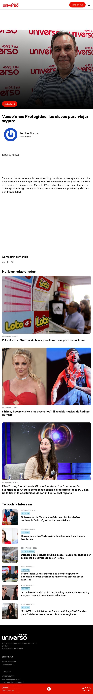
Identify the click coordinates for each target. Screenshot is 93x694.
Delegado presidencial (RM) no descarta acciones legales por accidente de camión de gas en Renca (56, 556)
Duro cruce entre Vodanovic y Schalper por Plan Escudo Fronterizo (53, 537)
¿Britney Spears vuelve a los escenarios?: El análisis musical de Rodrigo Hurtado (46, 413)
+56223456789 (8, 676)
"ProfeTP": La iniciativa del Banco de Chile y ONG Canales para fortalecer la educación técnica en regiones (54, 613)
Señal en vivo (77, 4)
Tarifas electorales (9, 661)
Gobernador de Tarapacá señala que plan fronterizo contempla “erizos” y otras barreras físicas (50, 519)
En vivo (5, 687)
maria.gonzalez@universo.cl (13, 682)
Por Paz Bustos (29, 133)
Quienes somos (8, 665)
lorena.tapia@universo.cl (11, 679)
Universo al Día (28, 551)
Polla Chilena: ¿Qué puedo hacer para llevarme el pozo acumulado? (43, 340)
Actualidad (10, 104)
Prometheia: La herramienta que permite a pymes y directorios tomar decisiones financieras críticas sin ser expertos (52, 576)
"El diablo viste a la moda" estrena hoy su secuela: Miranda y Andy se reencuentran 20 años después (55, 594)
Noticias (25, 513)
